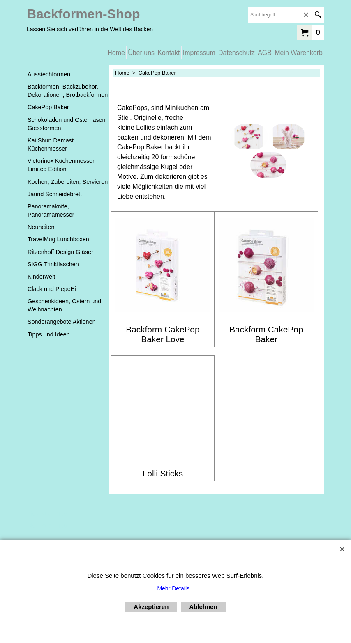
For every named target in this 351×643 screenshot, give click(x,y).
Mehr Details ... (176, 588)
